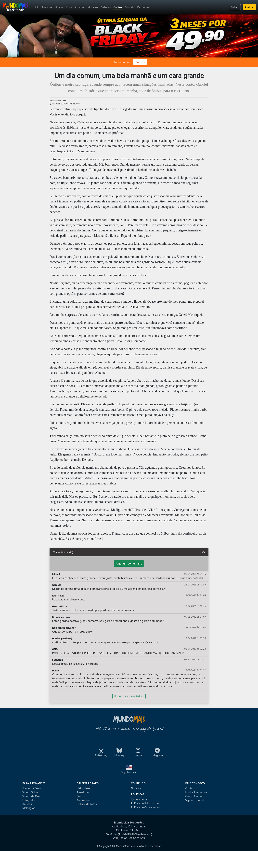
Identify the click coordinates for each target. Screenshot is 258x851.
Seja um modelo (195, 800)
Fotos (68, 7)
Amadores (83, 792)
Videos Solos (30, 792)
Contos (117, 7)
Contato (130, 7)
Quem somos (139, 799)
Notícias (47, 7)
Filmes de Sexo (31, 788)
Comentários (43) (63, 552)
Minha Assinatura (196, 792)
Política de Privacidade (145, 803)
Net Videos (83, 788)
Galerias (106, 7)
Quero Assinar (194, 796)
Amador (80, 7)
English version (129, 772)
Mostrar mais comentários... (129, 696)
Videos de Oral (31, 796)
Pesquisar (143, 7)
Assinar (249, 7)
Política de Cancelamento (146, 807)
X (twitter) (101, 754)
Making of (28, 808)
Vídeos (59, 7)
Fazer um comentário (129, 563)
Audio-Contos (121, 62)
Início (36, 7)
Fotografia (28, 800)
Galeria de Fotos (87, 804)
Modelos (92, 7)
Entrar (234, 7)
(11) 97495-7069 (128, 834)
